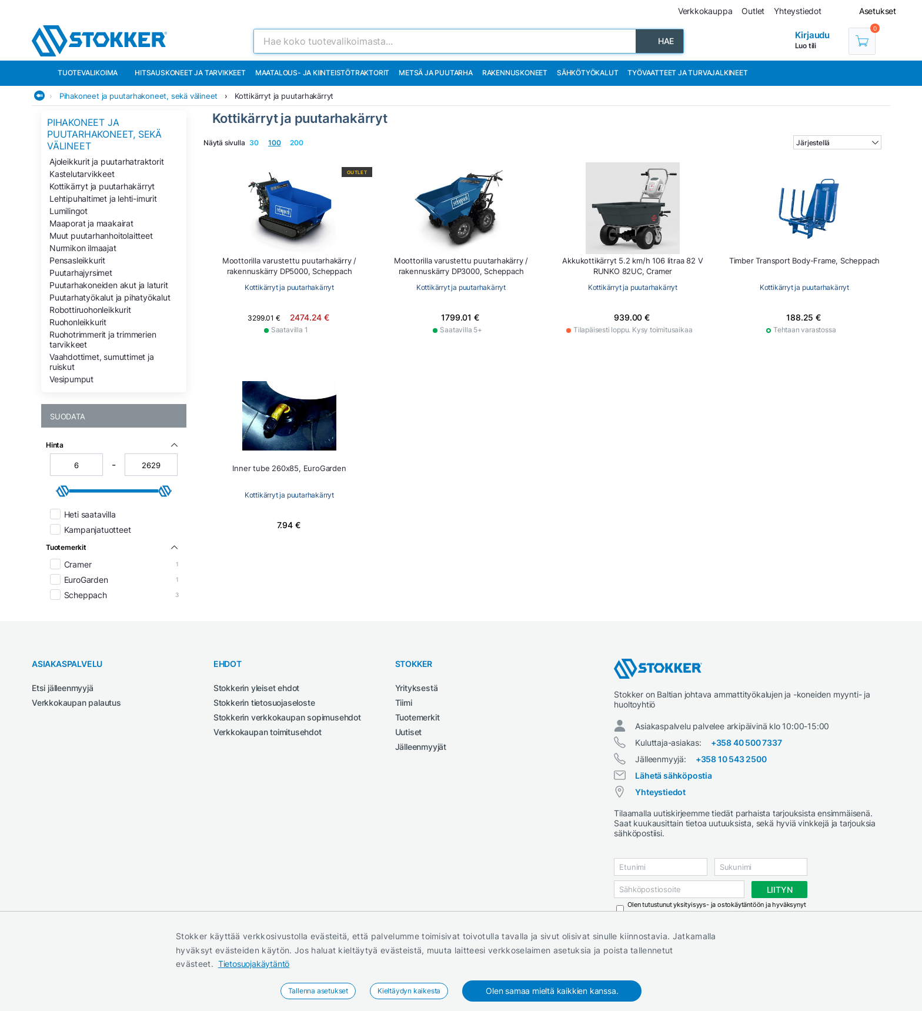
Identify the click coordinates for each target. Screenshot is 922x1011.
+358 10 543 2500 (731, 759)
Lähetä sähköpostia (673, 775)
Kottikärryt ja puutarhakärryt (284, 96)
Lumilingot (68, 211)
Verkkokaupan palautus (76, 703)
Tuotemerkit (417, 717)
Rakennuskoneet (514, 72)
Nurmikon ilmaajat (82, 248)
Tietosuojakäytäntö (253, 964)
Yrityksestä (416, 688)
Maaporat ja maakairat (91, 223)
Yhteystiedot (660, 792)
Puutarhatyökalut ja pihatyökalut (110, 297)
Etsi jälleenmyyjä (62, 688)
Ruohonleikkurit (77, 322)
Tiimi (403, 703)
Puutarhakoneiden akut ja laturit (108, 285)
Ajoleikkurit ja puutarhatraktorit (106, 161)
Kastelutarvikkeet (82, 174)
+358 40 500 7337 (746, 743)
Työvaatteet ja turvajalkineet (687, 72)
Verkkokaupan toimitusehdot (267, 732)
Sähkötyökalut (587, 72)
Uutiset (408, 732)
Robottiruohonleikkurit (90, 310)
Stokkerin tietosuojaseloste (264, 703)
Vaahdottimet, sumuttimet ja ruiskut (101, 362)
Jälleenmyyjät (420, 747)
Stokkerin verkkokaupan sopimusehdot (287, 717)
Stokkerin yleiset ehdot (256, 688)
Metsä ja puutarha (436, 72)
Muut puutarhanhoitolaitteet (101, 236)
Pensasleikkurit (77, 260)
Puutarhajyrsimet (80, 273)
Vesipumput (71, 379)
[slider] (62, 491)
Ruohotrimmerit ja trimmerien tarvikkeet (102, 339)
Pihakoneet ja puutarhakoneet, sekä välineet (138, 96)
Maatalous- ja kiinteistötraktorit (322, 72)
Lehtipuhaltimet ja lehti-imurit (103, 198)
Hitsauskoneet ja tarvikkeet (190, 72)
